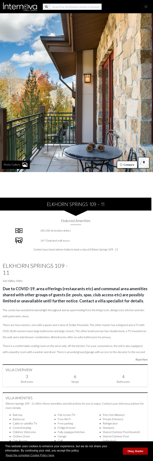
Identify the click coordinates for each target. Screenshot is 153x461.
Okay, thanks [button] (135, 451)
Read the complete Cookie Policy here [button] (30, 455)
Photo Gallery (16, 146)
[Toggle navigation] (146, 6)
